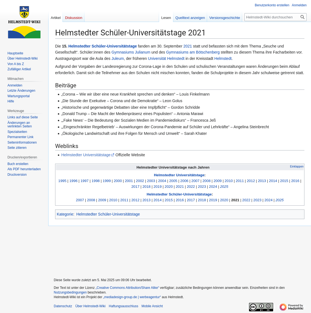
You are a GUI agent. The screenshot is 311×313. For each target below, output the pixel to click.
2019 (158, 187)
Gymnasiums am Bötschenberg (193, 52)
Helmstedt (223, 58)
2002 (140, 181)
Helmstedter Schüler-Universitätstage (102, 46)
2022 (191, 187)
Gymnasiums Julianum (130, 52)
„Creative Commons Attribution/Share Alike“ (127, 288)
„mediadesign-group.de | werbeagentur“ (132, 297)
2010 (229, 181)
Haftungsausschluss (123, 306)
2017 (135, 187)
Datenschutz (63, 306)
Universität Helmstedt (166, 58)
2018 (146, 187)
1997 (84, 181)
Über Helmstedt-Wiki (90, 306)
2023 (202, 187)
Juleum (117, 58)
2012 (251, 181)
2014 (273, 181)
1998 (96, 181)
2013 (262, 181)
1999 (107, 181)
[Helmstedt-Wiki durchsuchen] (275, 17)
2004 (162, 181)
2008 (206, 181)
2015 (284, 181)
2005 (173, 181)
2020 (169, 187)
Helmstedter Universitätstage (86, 155)
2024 (213, 187)
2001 (129, 181)
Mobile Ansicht (152, 306)
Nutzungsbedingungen (70, 292)
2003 (151, 181)
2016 (295, 181)
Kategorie (65, 214)
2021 (187, 46)
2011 (240, 181)
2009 (218, 181)
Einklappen (297, 166)
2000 (118, 181)
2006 (184, 181)
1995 (62, 181)
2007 (195, 181)
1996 (73, 181)
